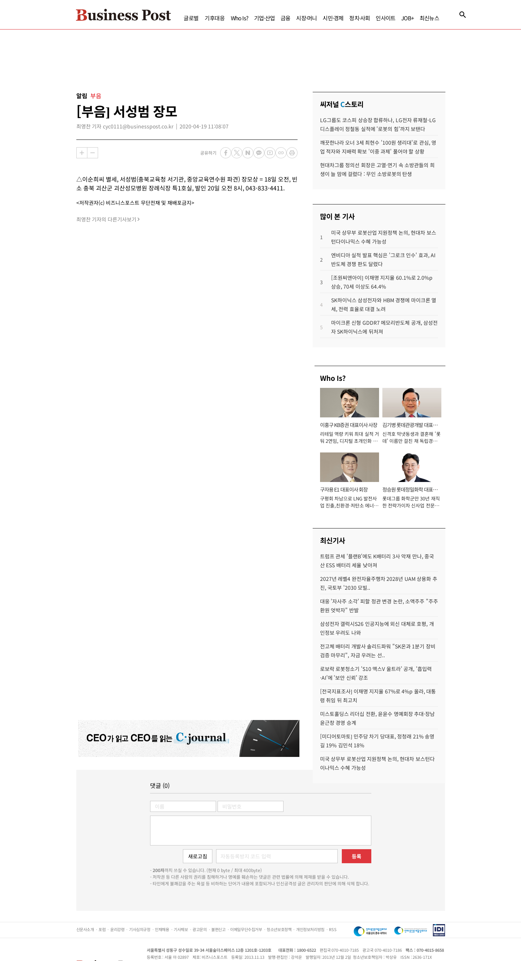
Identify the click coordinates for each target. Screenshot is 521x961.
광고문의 (199, 929)
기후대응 (215, 18)
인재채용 (162, 929)
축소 (92, 152)
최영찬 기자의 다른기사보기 (106, 219)
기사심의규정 (139, 929)
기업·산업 (264, 18)
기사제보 (181, 929)
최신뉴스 (429, 18)
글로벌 (191, 18)
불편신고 (218, 929)
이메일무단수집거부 (246, 929)
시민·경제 (333, 18)
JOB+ (407, 18)
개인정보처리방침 (310, 929)
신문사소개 (85, 929)
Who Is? (239, 18)
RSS (332, 929)
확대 (81, 152)
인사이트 (385, 18)
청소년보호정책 (279, 929)
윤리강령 (117, 929)
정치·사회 (359, 18)
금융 (285, 18)
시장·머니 (306, 18)
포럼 (101, 929)
